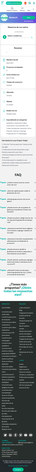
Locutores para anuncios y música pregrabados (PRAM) (8, 350)
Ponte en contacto (25, 372)
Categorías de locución (26, 339)
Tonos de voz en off (25, 344)
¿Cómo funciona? (24, 308)
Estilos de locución (25, 341)
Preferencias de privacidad (18, 466)
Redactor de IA (6, 429)
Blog (20, 310)
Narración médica (7, 366)
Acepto (18, 469)
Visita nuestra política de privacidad (20, 462)
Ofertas (22, 9)
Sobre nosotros (24, 369)
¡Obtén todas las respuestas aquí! (18, 291)
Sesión (21, 364)
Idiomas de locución (25, 331)
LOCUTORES (6, 308)
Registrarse (23, 367)
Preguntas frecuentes (26, 313)
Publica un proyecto (14, 3)
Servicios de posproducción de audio (7, 403)
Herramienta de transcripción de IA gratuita (8, 418)
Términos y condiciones (26, 374)
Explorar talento (12, 9)
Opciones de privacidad (26, 382)
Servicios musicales (8, 408)
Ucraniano (19, 32)
